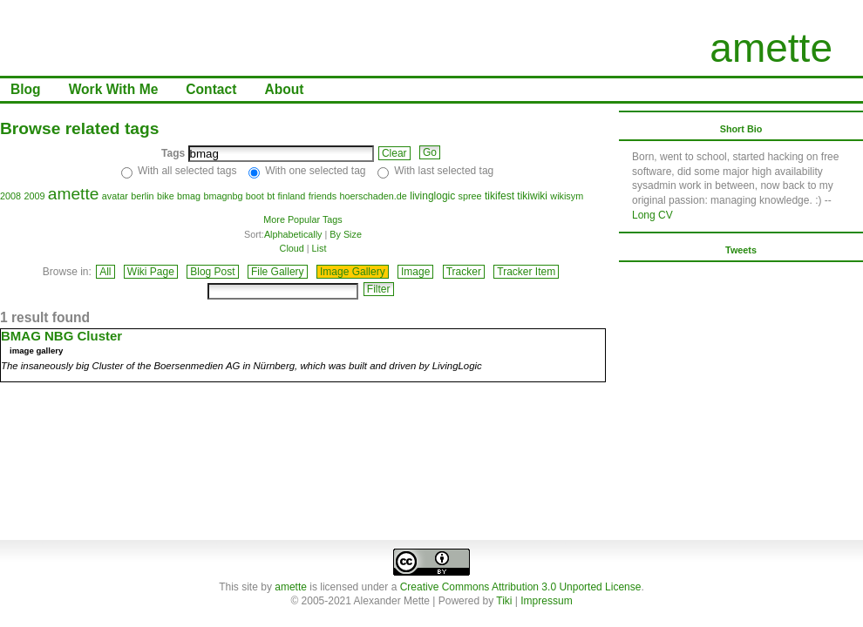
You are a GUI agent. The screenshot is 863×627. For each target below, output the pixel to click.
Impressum (546, 601)
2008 (10, 196)
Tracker (463, 272)
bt (271, 196)
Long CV (652, 215)
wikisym (566, 196)
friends (322, 196)
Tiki (504, 601)
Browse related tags (79, 128)
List (319, 248)
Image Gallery (352, 272)
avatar (115, 196)
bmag (188, 196)
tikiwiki (532, 196)
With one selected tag (315, 171)
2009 (34, 196)
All (105, 272)
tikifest (499, 196)
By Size (346, 234)
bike (165, 196)
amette (771, 48)
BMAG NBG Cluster (61, 335)
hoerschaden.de (372, 196)
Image (415, 272)
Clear (394, 153)
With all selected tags (187, 171)
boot (255, 196)
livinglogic (432, 196)
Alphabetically (293, 234)
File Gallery (277, 272)
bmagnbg (222, 196)
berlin (142, 196)
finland (292, 196)
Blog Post (212, 272)
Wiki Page (150, 272)
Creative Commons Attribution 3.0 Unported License (521, 587)
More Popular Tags (302, 219)
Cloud (292, 248)
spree (470, 196)
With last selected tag (443, 171)
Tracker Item (526, 272)
